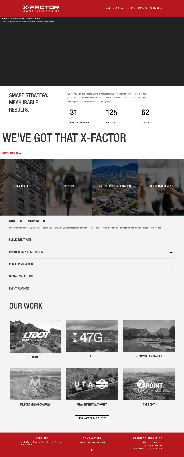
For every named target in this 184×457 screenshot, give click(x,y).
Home (107, 8)
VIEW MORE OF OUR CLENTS (92, 418)
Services (142, 8)
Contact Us (156, 8)
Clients (130, 8)
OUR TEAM (118, 8)
